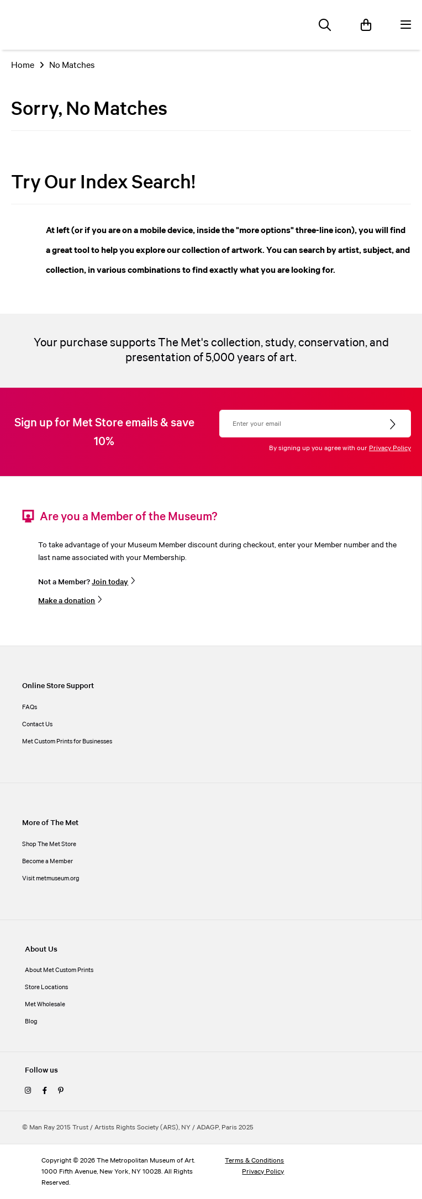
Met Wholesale (45, 1004)
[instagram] (28, 1091)
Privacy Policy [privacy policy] (263, 1171)
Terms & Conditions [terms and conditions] (254, 1160)
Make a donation (66, 600)
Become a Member (47, 861)
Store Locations (46, 987)
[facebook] (45, 1091)
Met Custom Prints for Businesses (67, 741)
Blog (31, 1021)
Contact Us (37, 724)
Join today (110, 582)
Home (22, 65)
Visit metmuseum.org (51, 878)
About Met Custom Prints (59, 970)
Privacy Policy (390, 448)
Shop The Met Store (49, 844)
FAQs (29, 707)
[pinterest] (61, 1091)
